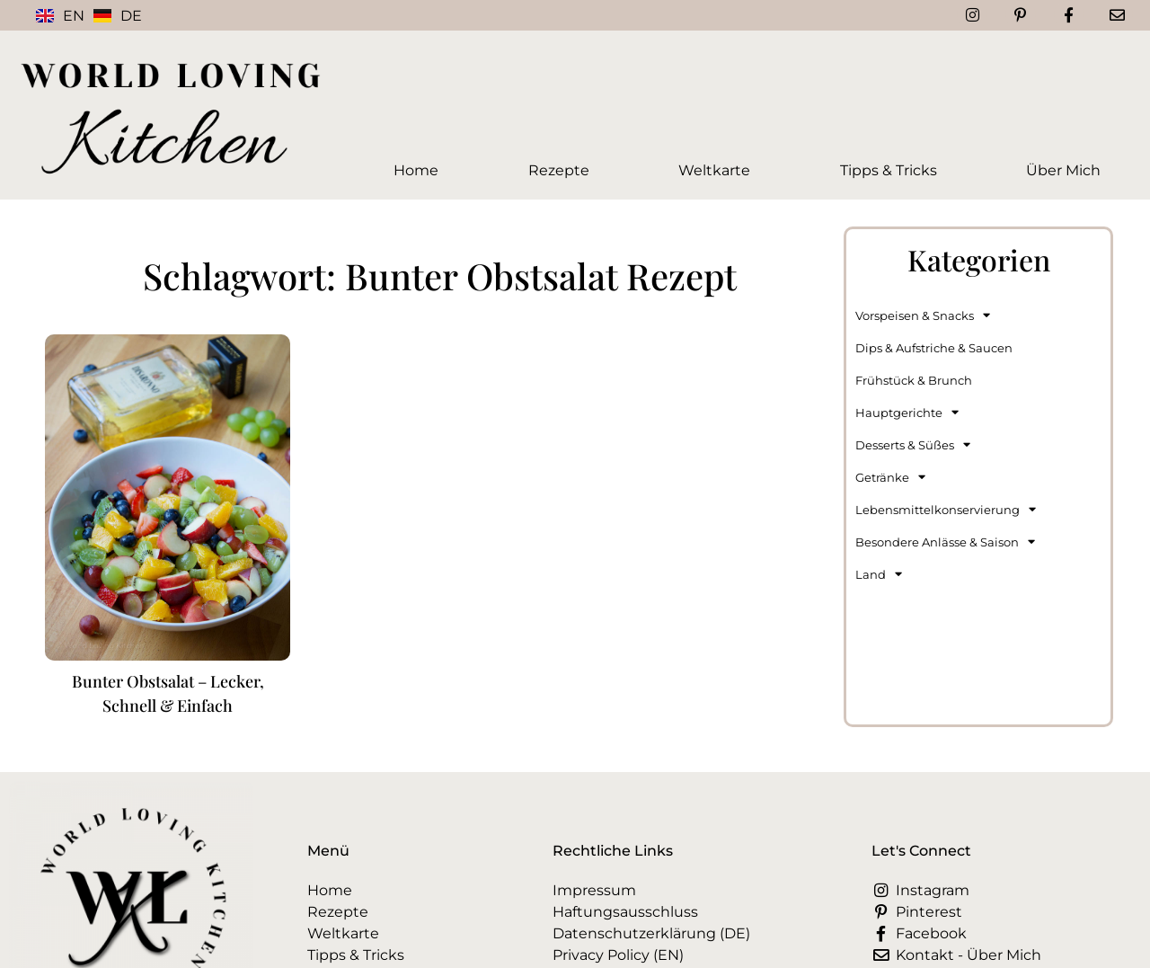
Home (416, 170)
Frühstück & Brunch (913, 380)
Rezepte (558, 170)
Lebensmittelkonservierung (945, 509)
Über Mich (1063, 170)
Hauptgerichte (907, 412)
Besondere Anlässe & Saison (945, 541)
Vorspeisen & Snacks (922, 315)
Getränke (890, 477)
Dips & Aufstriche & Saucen (934, 348)
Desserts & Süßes (912, 444)
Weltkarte (714, 170)
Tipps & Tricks (888, 170)
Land (878, 574)
